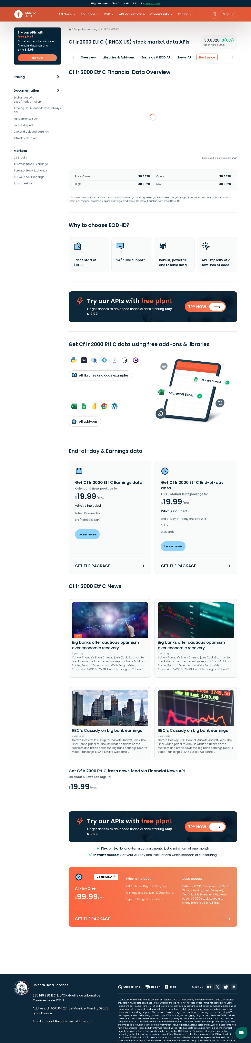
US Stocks (20, 158)
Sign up (228, 14)
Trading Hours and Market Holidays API (37, 110)
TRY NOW (37, 57)
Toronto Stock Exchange (30, 170)
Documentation (26, 90)
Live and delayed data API (31, 132)
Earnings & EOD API (156, 57)
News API (185, 57)
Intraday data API (25, 138)
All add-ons (85, 422)
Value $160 (106, 880)
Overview (88, 57)
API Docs (65, 14)
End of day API (23, 125)
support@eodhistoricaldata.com (67, 1021)
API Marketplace (132, 14)
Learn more (152, 3)
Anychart (232, 158)
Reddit (153, 987)
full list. (213, 905)
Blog (170, 987)
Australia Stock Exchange (31, 164)
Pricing (19, 77)
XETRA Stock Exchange (29, 177)
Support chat (130, 987)
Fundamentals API (26, 119)
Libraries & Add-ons (119, 57)
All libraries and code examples (100, 376)
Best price (207, 57)
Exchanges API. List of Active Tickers (28, 100)
